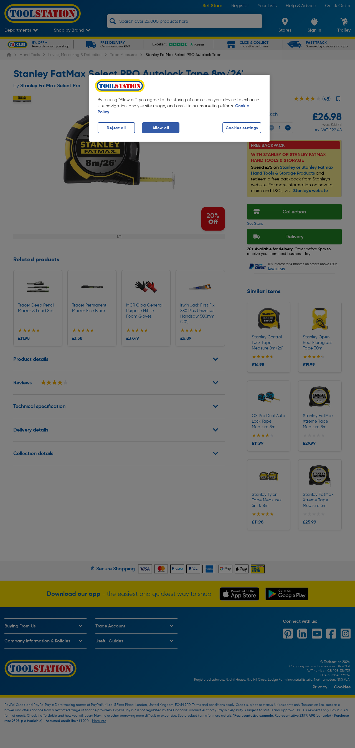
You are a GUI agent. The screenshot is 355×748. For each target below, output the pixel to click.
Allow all (161, 127)
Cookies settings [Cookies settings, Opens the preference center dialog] (242, 127)
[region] (179, 108)
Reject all (116, 127)
